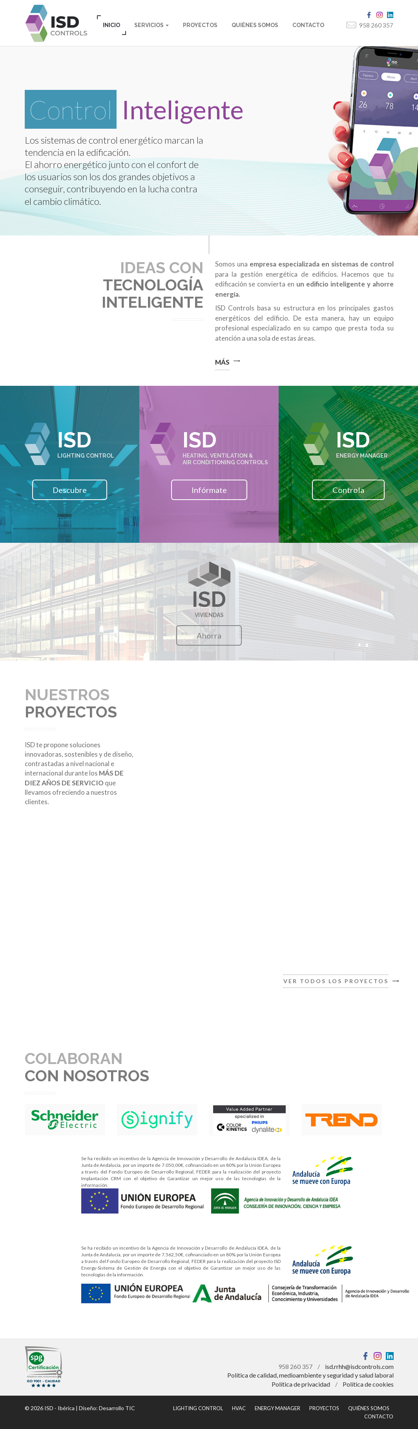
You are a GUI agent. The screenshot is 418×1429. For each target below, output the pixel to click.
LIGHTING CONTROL (198, 1408)
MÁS (222, 362)
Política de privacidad (301, 1384)
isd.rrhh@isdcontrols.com (359, 1366)
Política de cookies (368, 1384)
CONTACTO (308, 25)
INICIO (111, 25)
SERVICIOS (151, 25)
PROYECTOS (200, 25)
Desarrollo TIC (117, 1408)
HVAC (239, 1408)
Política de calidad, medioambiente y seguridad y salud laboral (310, 1375)
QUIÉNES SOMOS (255, 25)
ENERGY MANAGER (277, 1408)
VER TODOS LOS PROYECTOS (336, 981)
